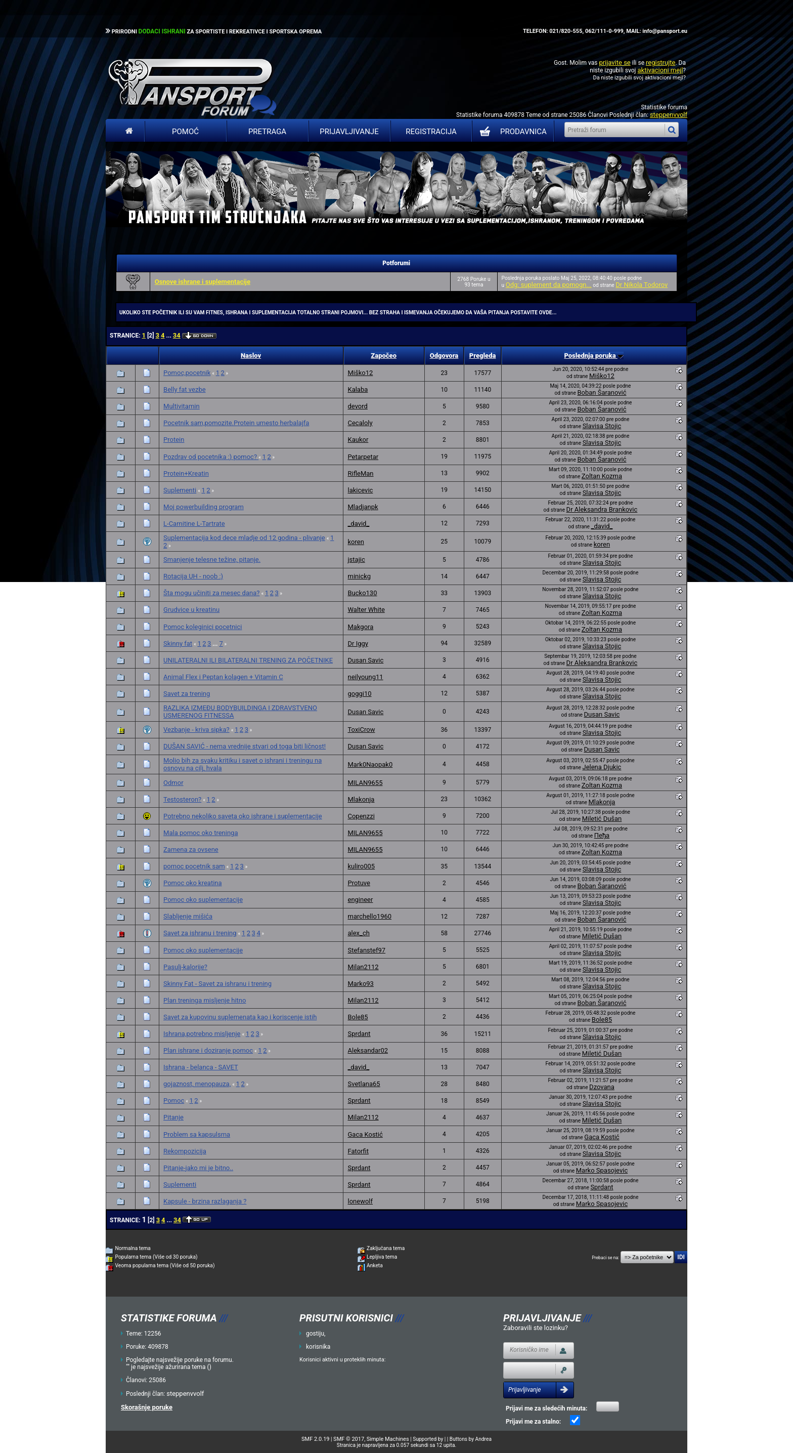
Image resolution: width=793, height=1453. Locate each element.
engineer (360, 899)
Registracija (431, 131)
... (169, 335)
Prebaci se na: (605, 1257)
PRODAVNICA (511, 131)
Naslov (251, 355)
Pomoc (173, 1100)
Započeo (383, 355)
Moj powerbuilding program (203, 507)
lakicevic (360, 490)
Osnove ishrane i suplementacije (202, 281)
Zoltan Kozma (602, 476)
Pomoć (185, 131)
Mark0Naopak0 (369, 764)
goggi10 (359, 693)
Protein (173, 439)
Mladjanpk (362, 507)
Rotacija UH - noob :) (193, 576)
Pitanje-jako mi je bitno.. (198, 1168)
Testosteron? (182, 799)
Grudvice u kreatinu (191, 609)
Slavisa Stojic (602, 426)
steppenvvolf (668, 114)
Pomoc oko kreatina (192, 883)
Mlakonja (360, 799)
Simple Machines (388, 1439)
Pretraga (267, 131)
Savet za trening (186, 693)
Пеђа (601, 835)
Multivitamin (181, 406)
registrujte (660, 62)
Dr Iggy (357, 643)
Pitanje (173, 1117)
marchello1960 (369, 916)
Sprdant (358, 1033)
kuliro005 (361, 866)
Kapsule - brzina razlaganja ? (204, 1201)
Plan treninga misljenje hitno (204, 1000)
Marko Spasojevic (602, 1170)
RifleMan (360, 473)
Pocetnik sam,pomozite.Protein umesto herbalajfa (236, 423)
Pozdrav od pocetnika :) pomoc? (210, 457)
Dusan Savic (365, 660)
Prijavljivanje (349, 131)
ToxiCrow (361, 729)
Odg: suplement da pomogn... (549, 284)
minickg (358, 576)
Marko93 (360, 983)
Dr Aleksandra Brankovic (602, 509)
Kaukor (357, 439)
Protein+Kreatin (186, 473)
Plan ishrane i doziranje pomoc (208, 1050)
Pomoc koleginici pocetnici (202, 627)
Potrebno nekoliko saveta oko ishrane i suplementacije (242, 816)
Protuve (358, 883)
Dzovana (601, 1087)
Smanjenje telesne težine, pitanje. (211, 559)
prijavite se (614, 62)
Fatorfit (357, 1151)
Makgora (360, 627)
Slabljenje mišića (187, 916)
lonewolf (360, 1201)
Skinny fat (177, 643)
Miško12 (360, 373)
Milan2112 (362, 967)
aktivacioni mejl (660, 70)
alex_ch (358, 933)
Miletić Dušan (602, 818)
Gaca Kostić (364, 1134)
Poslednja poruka (593, 355)
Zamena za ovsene (190, 849)
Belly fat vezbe (184, 389)
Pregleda (482, 355)
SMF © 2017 (348, 1439)
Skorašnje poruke (146, 1407)
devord (357, 406)
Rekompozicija (184, 1151)
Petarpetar (362, 457)
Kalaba (357, 389)
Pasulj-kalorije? (185, 967)
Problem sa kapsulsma (196, 1134)
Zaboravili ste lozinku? (535, 1328)
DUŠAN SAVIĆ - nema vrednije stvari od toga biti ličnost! (244, 746)
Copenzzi (360, 816)
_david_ (358, 523)
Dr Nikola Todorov (641, 284)
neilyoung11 (365, 677)
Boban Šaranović (601, 392)
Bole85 (357, 1017)
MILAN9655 (364, 782)
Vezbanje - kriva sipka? (196, 729)
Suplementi (179, 490)
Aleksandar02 (367, 1050)
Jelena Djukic (601, 767)
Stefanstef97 (366, 950)
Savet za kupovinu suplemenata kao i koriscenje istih (240, 1017)
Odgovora (444, 355)
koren (355, 542)
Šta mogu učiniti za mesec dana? (211, 593)
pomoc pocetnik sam (194, 866)
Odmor (173, 782)
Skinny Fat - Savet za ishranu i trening (217, 983)
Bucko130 (362, 593)
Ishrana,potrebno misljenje (201, 1033)
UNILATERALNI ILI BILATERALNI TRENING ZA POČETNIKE (248, 660)
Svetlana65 (363, 1084)
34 (177, 335)
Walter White (365, 609)
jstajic (356, 559)
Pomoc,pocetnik (186, 373)
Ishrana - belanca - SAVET (200, 1067)
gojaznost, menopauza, (197, 1084)
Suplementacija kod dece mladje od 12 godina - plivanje (244, 538)
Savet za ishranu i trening (200, 933)
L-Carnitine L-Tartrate (194, 523)
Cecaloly (359, 423)
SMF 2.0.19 (315, 1439)
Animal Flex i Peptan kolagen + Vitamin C (223, 677)
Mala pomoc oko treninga (200, 833)
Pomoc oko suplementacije (203, 899)
